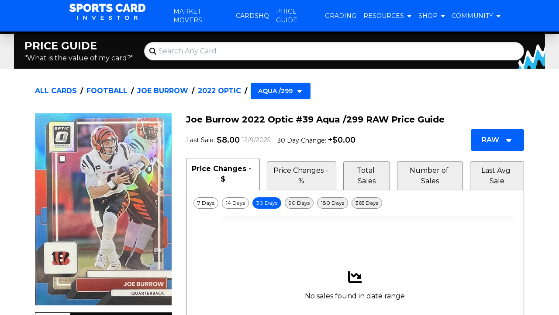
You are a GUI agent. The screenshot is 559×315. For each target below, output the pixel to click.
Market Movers (187, 15)
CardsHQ (252, 16)
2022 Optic (219, 91)
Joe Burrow (162, 91)
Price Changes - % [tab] (301, 175)
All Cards (56, 91)
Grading (340, 16)
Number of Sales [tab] (430, 175)
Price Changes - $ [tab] (223, 173)
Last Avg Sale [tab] (496, 175)
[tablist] (355, 174)
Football (107, 91)
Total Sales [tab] (366, 175)
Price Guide (286, 15)
